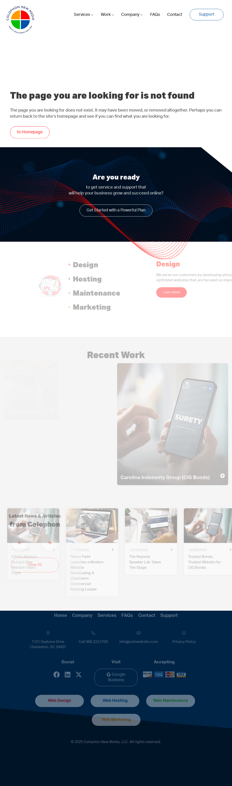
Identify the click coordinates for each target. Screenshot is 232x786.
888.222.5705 (97, 632)
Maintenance (112, 292)
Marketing (108, 306)
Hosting (103, 278)
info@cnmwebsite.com (138, 632)
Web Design (59, 692)
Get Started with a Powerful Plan (116, 209)
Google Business (116, 668)
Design (101, 264)
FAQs (155, 15)
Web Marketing (116, 710)
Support (206, 14)
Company (132, 15)
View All (28, 565)
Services (83, 15)
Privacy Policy (184, 632)
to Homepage (30, 133)
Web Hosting (115, 692)
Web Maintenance (170, 692)
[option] (167, 545)
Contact (174, 15)
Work (107, 15)
